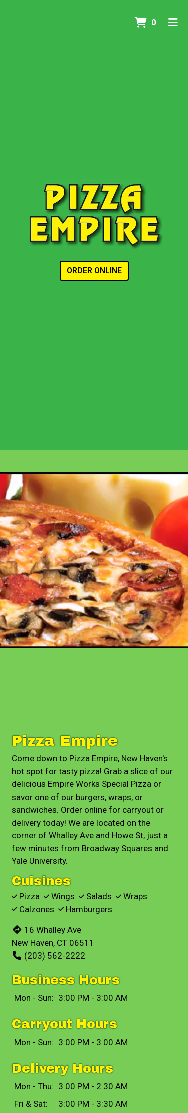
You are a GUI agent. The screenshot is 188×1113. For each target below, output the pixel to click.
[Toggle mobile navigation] (173, 22)
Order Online (94, 270)
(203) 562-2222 (48, 955)
